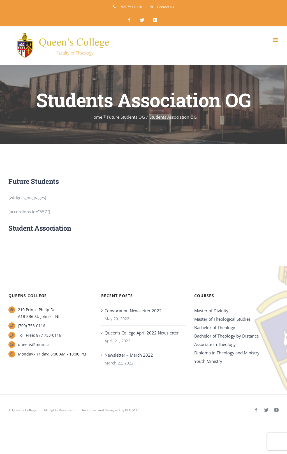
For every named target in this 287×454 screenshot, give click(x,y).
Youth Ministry (208, 361)
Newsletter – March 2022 (129, 355)
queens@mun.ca (34, 344)
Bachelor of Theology (214, 327)
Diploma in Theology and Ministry (227, 353)
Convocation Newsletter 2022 (133, 310)
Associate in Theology (215, 344)
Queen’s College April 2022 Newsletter (142, 333)
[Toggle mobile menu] (276, 40)
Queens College (24, 410)
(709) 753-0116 (31, 325)
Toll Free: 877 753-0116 (39, 335)
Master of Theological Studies (222, 319)
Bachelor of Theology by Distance (226, 336)
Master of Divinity (211, 310)
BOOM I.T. (133, 410)
